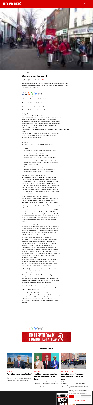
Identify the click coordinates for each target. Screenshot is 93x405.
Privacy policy (82, 400)
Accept (71, 396)
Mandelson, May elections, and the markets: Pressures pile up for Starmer (45, 376)
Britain (43, 80)
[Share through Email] (38, 93)
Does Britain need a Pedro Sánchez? (19, 374)
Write (50, 4)
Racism (71, 371)
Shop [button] (71, 4)
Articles (55, 4)
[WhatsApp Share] (32, 93)
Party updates (66, 371)
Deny (77, 396)
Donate (38, 4)
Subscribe (44, 4)
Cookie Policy (77, 400)
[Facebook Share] (23, 93)
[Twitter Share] (26, 93)
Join (34, 4)
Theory (60, 4)
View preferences (85, 396)
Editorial (38, 371)
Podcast (65, 4)
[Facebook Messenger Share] (35, 93)
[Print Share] (41, 93)
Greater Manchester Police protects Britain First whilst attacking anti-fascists (73, 376)
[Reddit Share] (29, 93)
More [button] (75, 4)
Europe (11, 371)
